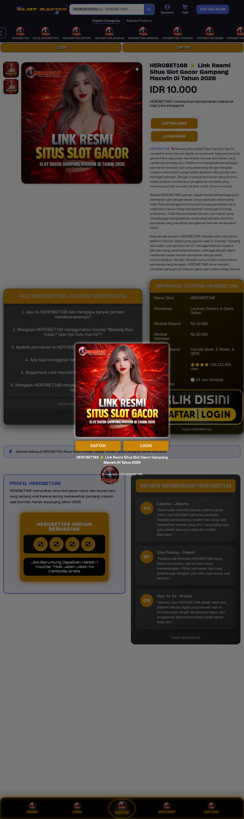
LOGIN (146, 446)
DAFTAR (98, 446)
